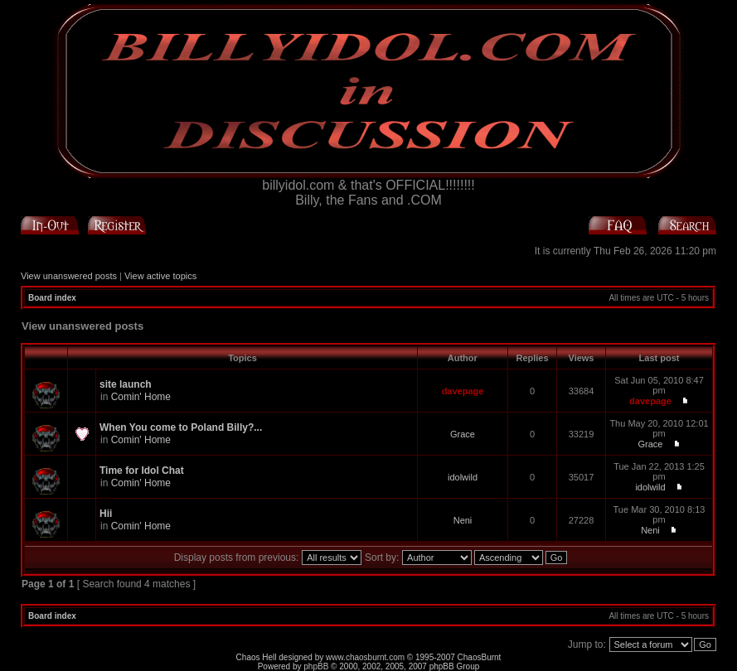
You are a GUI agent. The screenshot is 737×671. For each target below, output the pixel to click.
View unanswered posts (69, 276)
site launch (125, 384)
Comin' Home (141, 397)
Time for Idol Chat (141, 470)
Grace (462, 434)
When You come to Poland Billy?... (180, 427)
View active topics (160, 276)
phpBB (315, 666)
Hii (105, 513)
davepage (463, 391)
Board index (52, 297)
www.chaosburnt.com (365, 657)
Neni (463, 520)
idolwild (463, 477)
